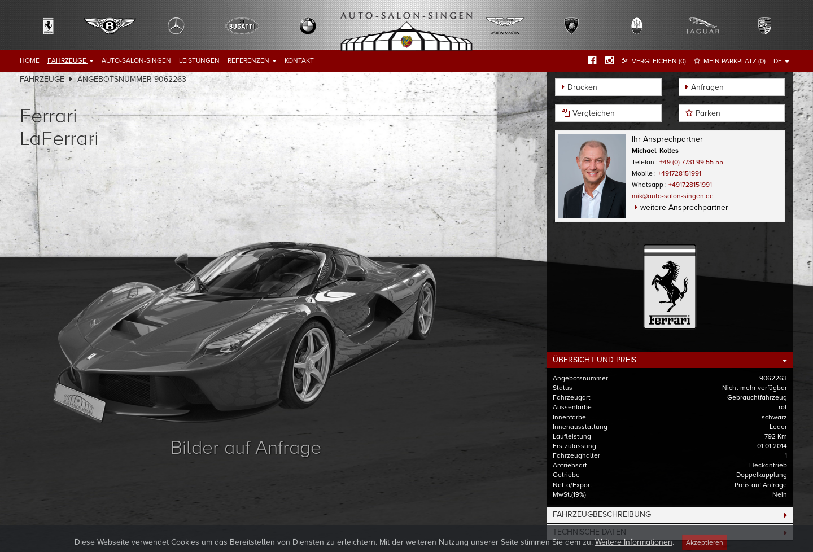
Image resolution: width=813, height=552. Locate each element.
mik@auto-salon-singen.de (673, 196)
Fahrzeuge (70, 60)
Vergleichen (593, 113)
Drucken (582, 87)
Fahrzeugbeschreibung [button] (602, 514)
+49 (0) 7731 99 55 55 (691, 162)
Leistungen (199, 60)
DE (781, 61)
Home (30, 60)
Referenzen (252, 60)
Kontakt (299, 60)
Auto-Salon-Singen (136, 60)
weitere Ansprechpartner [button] (684, 207)
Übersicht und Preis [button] (594, 360)
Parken (708, 113)
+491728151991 (679, 173)
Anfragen (707, 87)
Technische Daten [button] (589, 532)
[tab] (670, 360)
